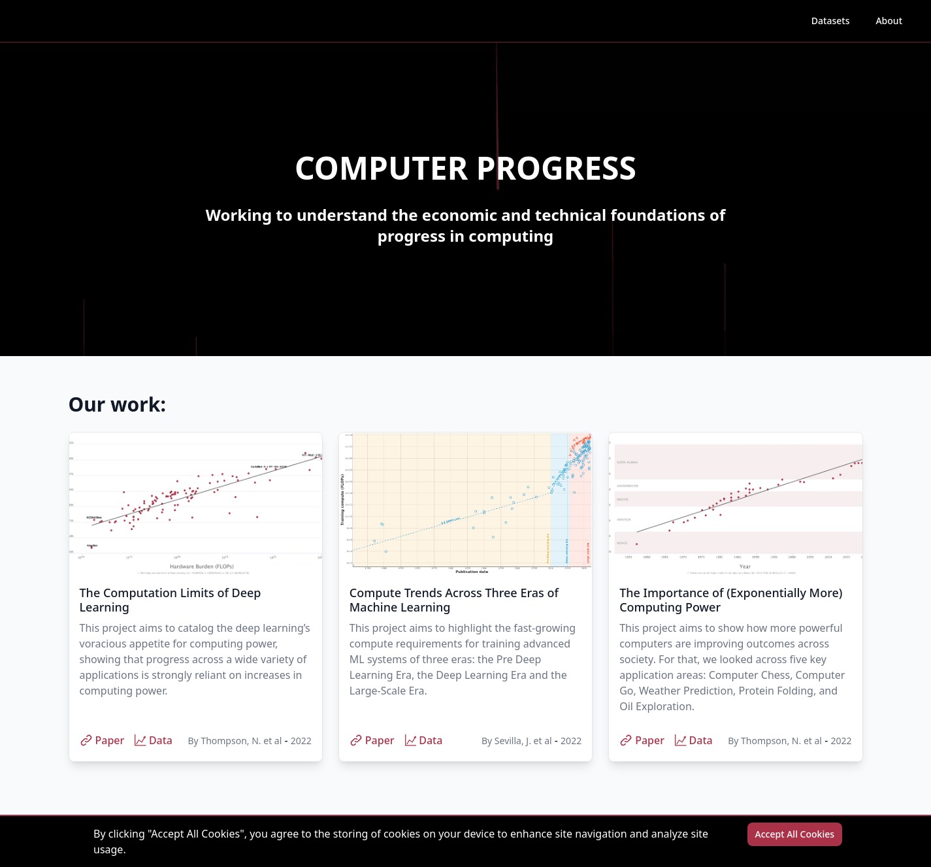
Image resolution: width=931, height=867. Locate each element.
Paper (102, 740)
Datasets (834, 20)
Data (153, 740)
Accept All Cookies (794, 834)
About (888, 20)
